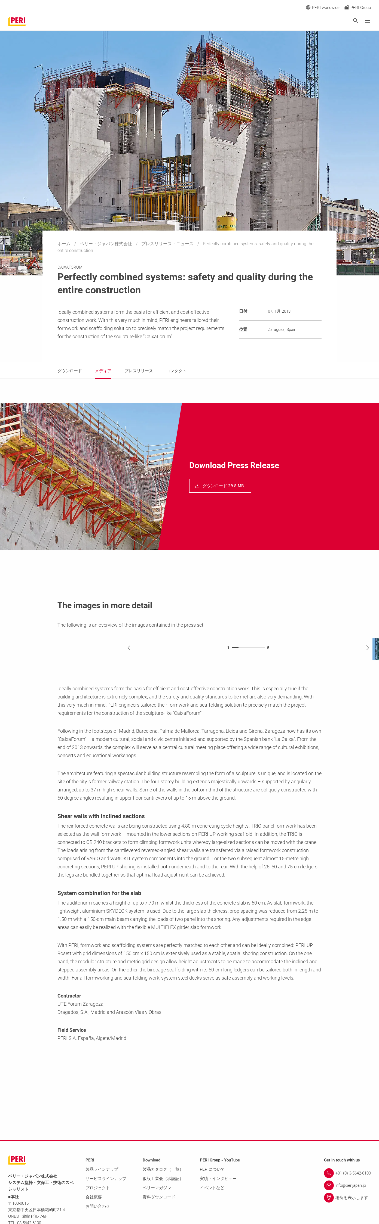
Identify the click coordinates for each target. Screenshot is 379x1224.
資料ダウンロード (159, 1197)
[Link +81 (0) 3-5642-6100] (347, 1173)
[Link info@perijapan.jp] (347, 1185)
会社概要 (93, 1197)
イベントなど (212, 1187)
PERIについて (212, 1169)
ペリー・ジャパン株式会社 (106, 243)
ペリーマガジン (157, 1187)
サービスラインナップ (105, 1178)
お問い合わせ (97, 1206)
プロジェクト (97, 1187)
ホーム (64, 243)
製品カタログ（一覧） (163, 1169)
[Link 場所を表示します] (347, 1198)
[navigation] (220, 486)
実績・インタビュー (218, 1178)
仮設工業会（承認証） (163, 1178)
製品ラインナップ (101, 1169)
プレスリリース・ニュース (168, 243)
